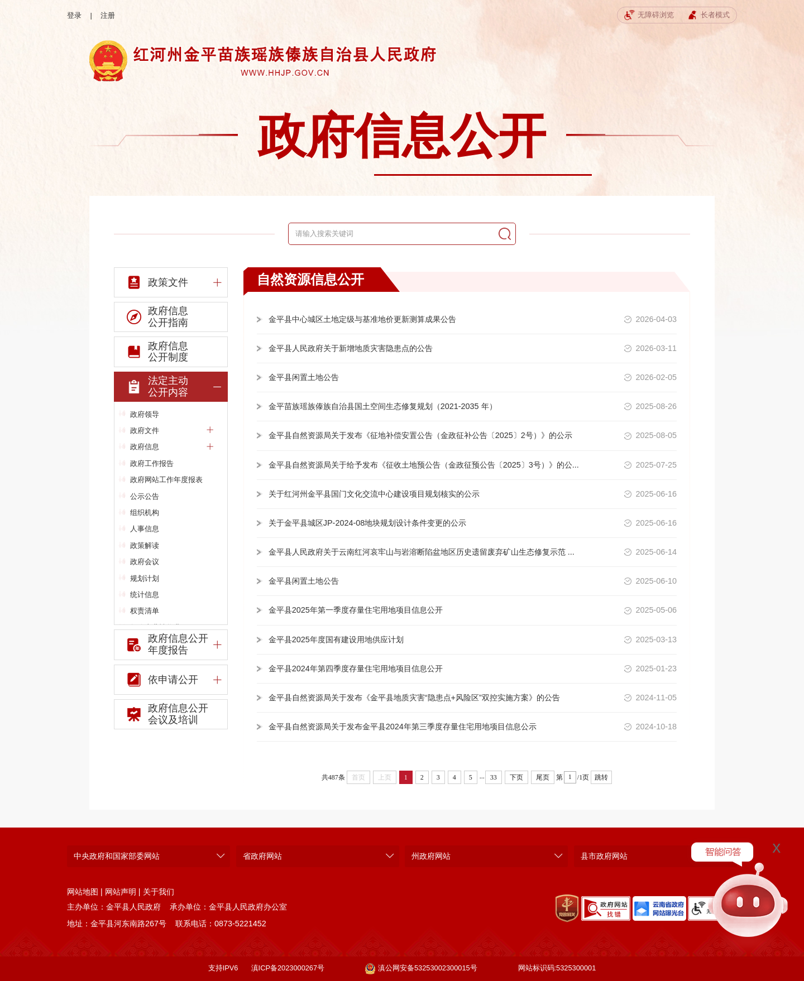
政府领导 (144, 414)
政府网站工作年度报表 (166, 479)
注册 (107, 15)
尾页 (542, 777)
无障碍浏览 (649, 15)
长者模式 (708, 15)
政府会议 (144, 561)
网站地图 (82, 891)
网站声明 (120, 891)
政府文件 (172, 430)
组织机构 (144, 512)
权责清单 (144, 611)
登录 (74, 15)
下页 (516, 777)
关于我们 (158, 891)
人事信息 (144, 529)
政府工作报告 (152, 463)
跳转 (601, 777)
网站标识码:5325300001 (557, 968)
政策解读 (144, 545)
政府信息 (172, 447)
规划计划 (144, 578)
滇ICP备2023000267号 (288, 968)
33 (493, 777)
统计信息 (144, 594)
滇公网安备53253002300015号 (421, 968)
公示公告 (144, 496)
